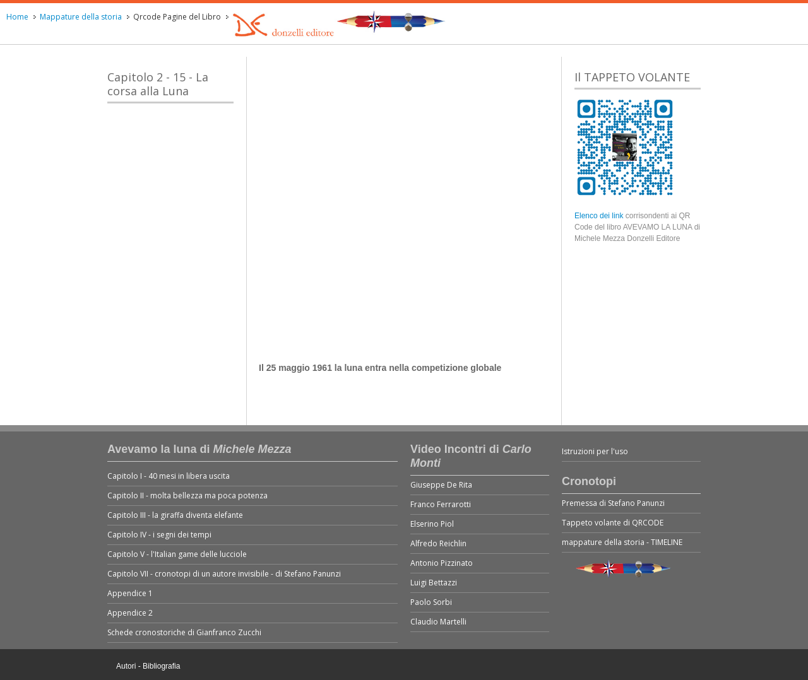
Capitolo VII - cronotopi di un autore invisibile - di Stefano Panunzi (224, 573)
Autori (126, 666)
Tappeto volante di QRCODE (612, 522)
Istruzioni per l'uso (595, 451)
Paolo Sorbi (431, 602)
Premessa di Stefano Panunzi (613, 503)
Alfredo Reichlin (438, 543)
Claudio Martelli (438, 621)
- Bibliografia (159, 666)
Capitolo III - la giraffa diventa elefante (175, 515)
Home (17, 16)
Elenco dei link (600, 215)
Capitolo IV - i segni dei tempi (159, 534)
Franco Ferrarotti (440, 504)
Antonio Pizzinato (441, 563)
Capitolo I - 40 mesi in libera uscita (168, 476)
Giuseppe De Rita (441, 484)
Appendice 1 (130, 593)
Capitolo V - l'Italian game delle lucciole (177, 554)
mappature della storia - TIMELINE (622, 542)
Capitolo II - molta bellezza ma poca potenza (187, 495)
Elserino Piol (432, 524)
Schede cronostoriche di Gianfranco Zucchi (184, 632)
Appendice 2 (130, 612)
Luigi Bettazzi (433, 582)
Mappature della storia (81, 16)
